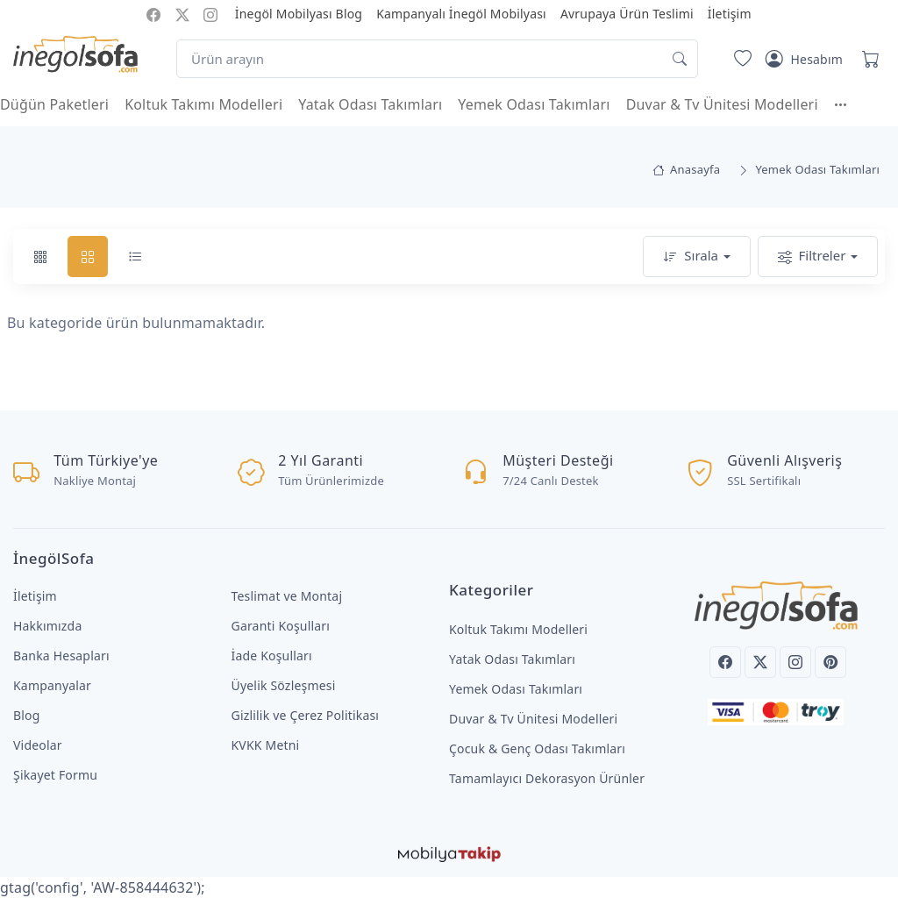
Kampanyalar (52, 685)
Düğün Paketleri (54, 104)
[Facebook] (725, 662)
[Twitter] (760, 662)
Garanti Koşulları (281, 625)
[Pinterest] (830, 662)
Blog (26, 715)
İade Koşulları (272, 655)
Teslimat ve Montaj (287, 596)
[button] (849, 104)
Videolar (37, 745)
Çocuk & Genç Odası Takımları (537, 748)
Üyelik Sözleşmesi (284, 685)
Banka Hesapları (61, 655)
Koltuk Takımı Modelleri (203, 104)
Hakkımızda (47, 625)
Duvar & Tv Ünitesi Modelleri (722, 104)
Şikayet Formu (55, 774)
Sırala (690, 256)
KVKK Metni (266, 745)
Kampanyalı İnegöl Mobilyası (461, 13)
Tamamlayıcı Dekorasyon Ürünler (547, 778)
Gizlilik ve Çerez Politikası (306, 715)
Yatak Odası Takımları (370, 104)
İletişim (730, 13)
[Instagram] (795, 662)
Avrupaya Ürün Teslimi (627, 13)
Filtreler (812, 256)
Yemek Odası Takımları (533, 104)
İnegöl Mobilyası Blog (298, 13)
